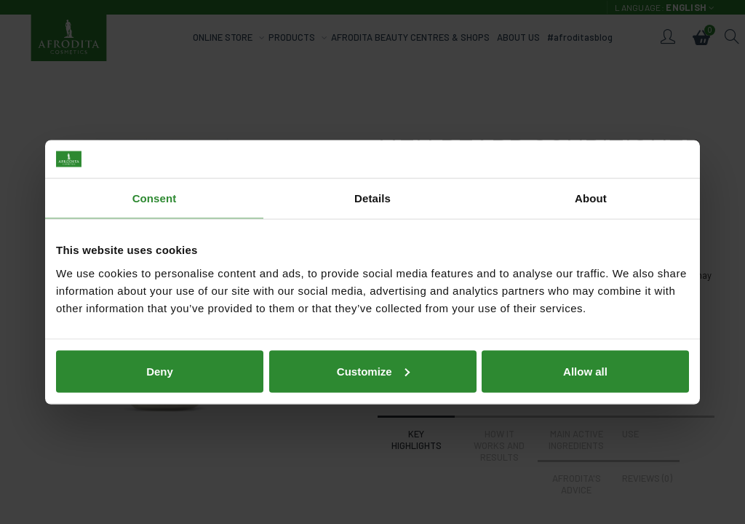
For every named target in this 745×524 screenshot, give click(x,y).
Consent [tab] (154, 188)
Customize (373, 360)
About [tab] (591, 188)
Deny (159, 360)
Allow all (585, 360)
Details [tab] (372, 188)
